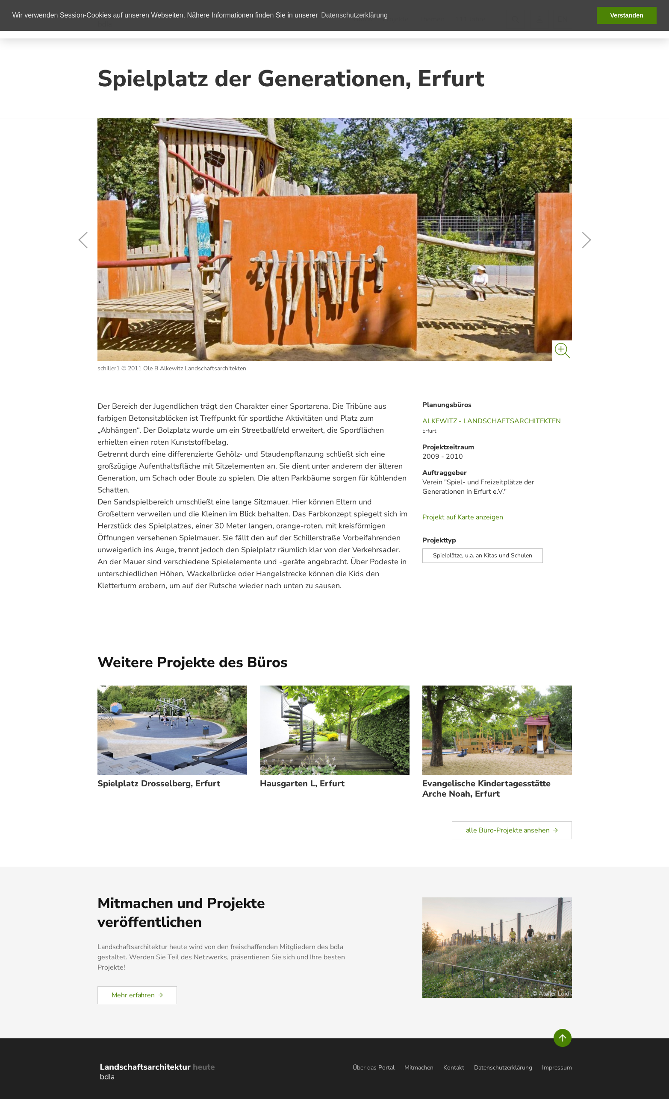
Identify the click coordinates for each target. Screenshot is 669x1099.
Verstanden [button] (626, 15)
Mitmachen (418, 1068)
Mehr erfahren (133, 995)
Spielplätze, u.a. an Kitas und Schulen (482, 555)
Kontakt (453, 1068)
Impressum (557, 1068)
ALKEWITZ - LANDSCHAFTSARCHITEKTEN (491, 421)
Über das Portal (374, 1068)
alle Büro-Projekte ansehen (508, 830)
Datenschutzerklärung (503, 1068)
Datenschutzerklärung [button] (354, 15)
